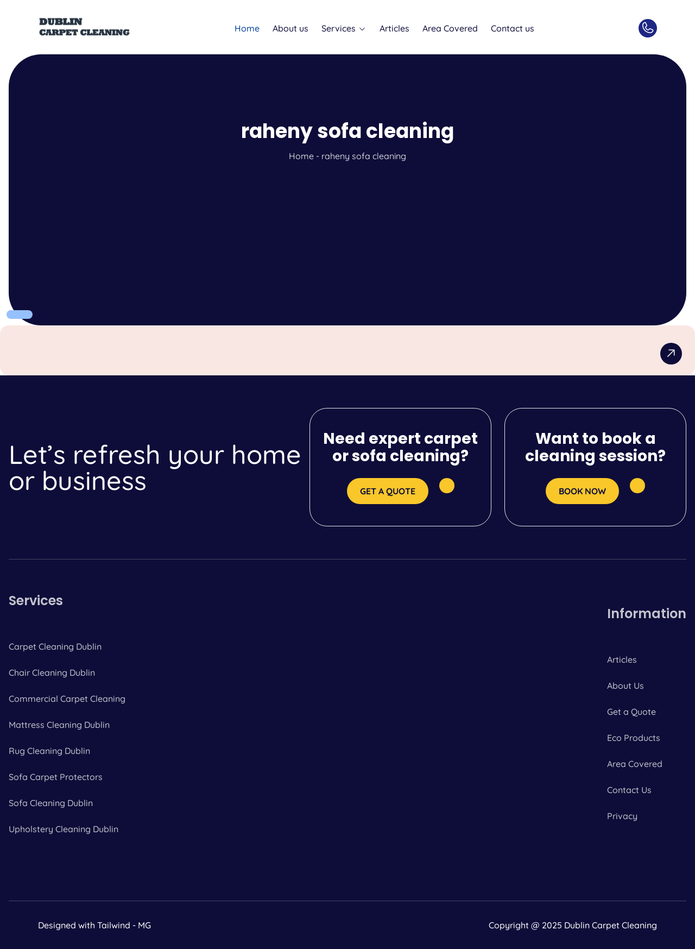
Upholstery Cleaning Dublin (63, 829)
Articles (394, 28)
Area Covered (450, 28)
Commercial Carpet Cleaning (67, 698)
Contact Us (629, 789)
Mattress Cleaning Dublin (59, 724)
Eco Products (633, 737)
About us (290, 28)
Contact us (512, 28)
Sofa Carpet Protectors (56, 776)
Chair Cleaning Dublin (52, 672)
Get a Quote (631, 711)
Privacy (622, 815)
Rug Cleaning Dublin (49, 750)
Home (247, 28)
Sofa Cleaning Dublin (51, 802)
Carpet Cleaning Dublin (55, 646)
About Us (625, 685)
